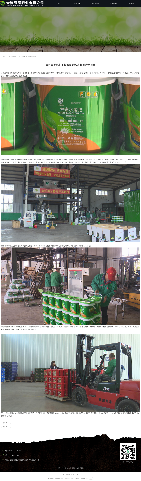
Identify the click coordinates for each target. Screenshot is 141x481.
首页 (3, 56)
